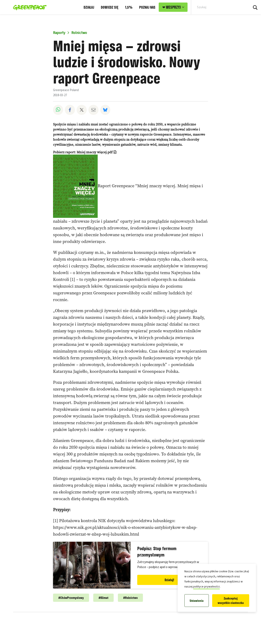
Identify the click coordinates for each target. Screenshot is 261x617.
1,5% (128, 7)
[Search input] (217, 7)
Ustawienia (197, 600)
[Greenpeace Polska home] (29, 7)
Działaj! (169, 579)
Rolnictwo (79, 32)
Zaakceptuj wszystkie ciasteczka (231, 600)
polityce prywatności (206, 587)
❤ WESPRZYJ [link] (171, 7)
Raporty (59, 32)
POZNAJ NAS (147, 7)
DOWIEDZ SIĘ (109, 7)
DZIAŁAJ (89, 7)
